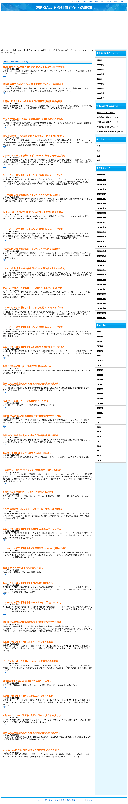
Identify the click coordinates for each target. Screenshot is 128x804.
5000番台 (100, 79)
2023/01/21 (101, 222)
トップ (72, 1)
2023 (99, 356)
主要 (79, 1)
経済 (97, 1)
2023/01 (100, 413)
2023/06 (100, 389)
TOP (4, 76)
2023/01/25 (101, 204)
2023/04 (100, 398)
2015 (99, 451)
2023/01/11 (101, 270)
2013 (99, 460)
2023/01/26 (101, 199)
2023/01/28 (101, 189)
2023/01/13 (101, 261)
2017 (99, 441)
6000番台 (100, 84)
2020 (99, 427)
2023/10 (100, 370)
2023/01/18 (101, 237)
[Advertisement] (64, 30)
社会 (85, 1)
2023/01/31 (101, 175)
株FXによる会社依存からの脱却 (64, 7)
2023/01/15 (101, 251)
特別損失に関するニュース (107, 127)
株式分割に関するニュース (107, 117)
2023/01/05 (101, 299)
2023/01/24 (101, 208)
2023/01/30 (101, 180)
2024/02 (100, 346)
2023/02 (100, 408)
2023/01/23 (101, 213)
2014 (99, 456)
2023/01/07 (101, 289)
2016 (99, 446)
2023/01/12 (101, 265)
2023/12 (100, 360)
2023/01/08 (101, 284)
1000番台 (100, 60)
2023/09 (100, 375)
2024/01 (100, 351)
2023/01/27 (101, 194)
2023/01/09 (101, 280)
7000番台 (100, 89)
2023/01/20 (101, 227)
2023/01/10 (101, 275)
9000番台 (100, 98)
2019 (99, 432)
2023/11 (100, 365)
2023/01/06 (101, 294)
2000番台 (100, 65)
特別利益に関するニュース (107, 122)
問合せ (123, 1)
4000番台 (100, 74)
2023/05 (100, 394)
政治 (91, 1)
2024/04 (100, 337)
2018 (99, 436)
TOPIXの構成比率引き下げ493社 (110, 132)
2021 (99, 422)
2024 (99, 332)
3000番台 (100, 69)
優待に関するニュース (110, 1)
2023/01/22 (101, 218)
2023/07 (100, 384)
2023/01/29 (101, 184)
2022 (99, 418)
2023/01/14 (101, 256)
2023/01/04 (101, 303)
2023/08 (100, 379)
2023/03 (100, 403)
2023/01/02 (101, 313)
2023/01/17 (101, 242)
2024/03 (100, 341)
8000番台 (100, 93)
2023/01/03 (101, 308)
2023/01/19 (101, 232)
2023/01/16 (101, 246)
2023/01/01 (101, 318)
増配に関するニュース (106, 113)
